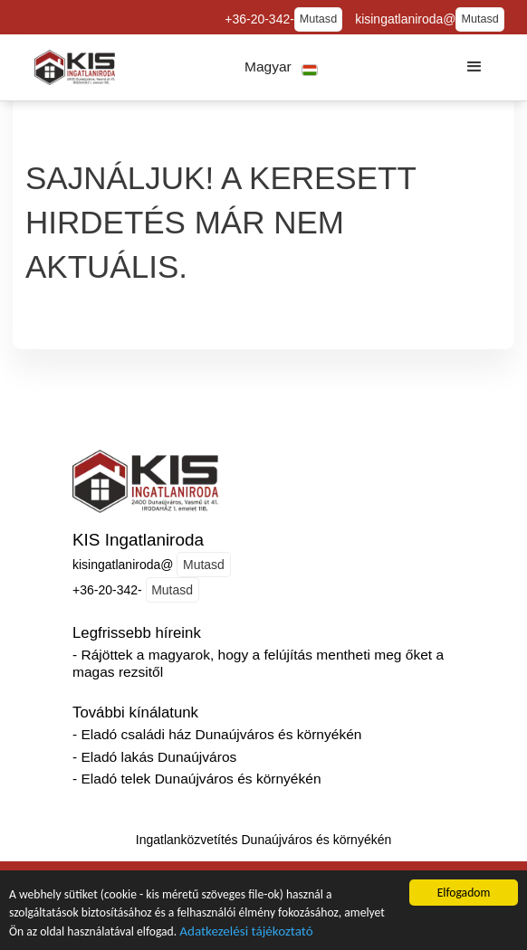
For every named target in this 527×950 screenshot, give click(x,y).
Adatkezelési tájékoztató (245, 936)
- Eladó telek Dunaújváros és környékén (196, 778)
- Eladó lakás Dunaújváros (154, 757)
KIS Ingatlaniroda (138, 539)
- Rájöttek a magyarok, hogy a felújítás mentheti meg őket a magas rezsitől (258, 663)
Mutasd (318, 19)
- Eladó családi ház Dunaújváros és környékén (216, 734)
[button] (281, 67)
